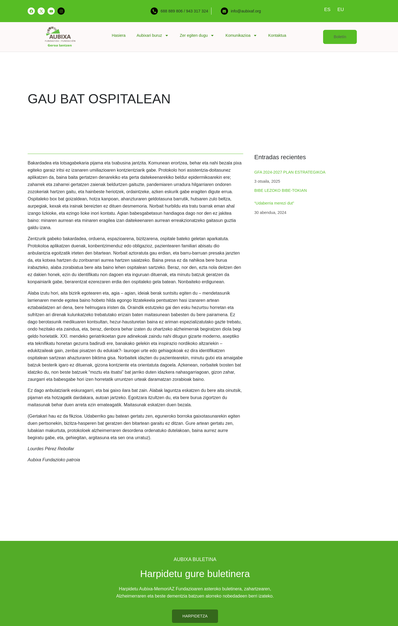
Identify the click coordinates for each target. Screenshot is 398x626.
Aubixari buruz (153, 35)
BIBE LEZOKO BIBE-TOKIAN (280, 190)
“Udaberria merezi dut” (274, 203)
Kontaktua (277, 35)
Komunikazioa (241, 35)
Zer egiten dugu (197, 35)
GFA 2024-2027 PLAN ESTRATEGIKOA (289, 172)
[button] (340, 37)
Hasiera (119, 35)
